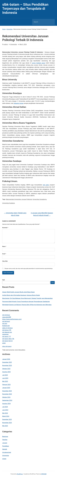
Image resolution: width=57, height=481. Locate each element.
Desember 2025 (7, 365)
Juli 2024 (5, 409)
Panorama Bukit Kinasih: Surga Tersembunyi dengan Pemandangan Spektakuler (26, 304)
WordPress (20, 476)
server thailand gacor (38, 63)
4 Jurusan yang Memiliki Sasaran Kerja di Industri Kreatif (42, 214)
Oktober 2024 (6, 400)
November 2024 (7, 397)
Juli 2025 (5, 378)
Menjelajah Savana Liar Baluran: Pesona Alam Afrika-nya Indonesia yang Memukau (26, 307)
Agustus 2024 (6, 406)
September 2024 (7, 403)
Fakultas (4, 442)
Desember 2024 (7, 393)
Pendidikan (5, 449)
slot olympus (6, 317)
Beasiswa (5, 439)
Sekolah (4, 452)
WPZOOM (43, 476)
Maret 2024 (5, 419)
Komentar (5, 227)
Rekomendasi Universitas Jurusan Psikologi (19, 199)
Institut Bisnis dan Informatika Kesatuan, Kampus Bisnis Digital (21, 298)
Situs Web (5, 264)
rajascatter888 (6, 320)
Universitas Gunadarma (40, 199)
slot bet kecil (6, 324)
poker (4, 346)
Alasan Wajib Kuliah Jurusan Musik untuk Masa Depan (18, 295)
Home (3, 29)
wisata (4, 461)
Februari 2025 (6, 387)
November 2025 (7, 368)
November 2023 (7, 425)
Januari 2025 (6, 390)
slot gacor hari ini (7, 343)
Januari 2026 (6, 362)
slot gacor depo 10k (8, 341)
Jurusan (4, 445)
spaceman (5, 337)
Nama (4, 249)
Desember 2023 (7, 422)
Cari (3, 282)
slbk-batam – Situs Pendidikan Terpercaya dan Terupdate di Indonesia (25, 9)
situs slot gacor (7, 349)
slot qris (4, 326)
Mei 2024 (5, 416)
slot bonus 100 (6, 333)
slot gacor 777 (6, 339)
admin (6, 44)
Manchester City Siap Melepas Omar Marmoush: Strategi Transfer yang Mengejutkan (27, 301)
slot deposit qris (7, 335)
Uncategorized (6, 455)
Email (4, 256)
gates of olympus (7, 330)
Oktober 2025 (6, 371)
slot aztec (46, 185)
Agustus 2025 (6, 374)
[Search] (41, 22)
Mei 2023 (5, 428)
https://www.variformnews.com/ (12, 322)
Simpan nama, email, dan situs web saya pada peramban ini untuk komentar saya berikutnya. (29, 271)
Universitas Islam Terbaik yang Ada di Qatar (15, 214)
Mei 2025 (5, 384)
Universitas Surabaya (8, 203)
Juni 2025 (5, 381)
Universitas (9, 29)
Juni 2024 (5, 412)
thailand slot (6, 328)
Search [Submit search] (52, 22)
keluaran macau (18, 103)
